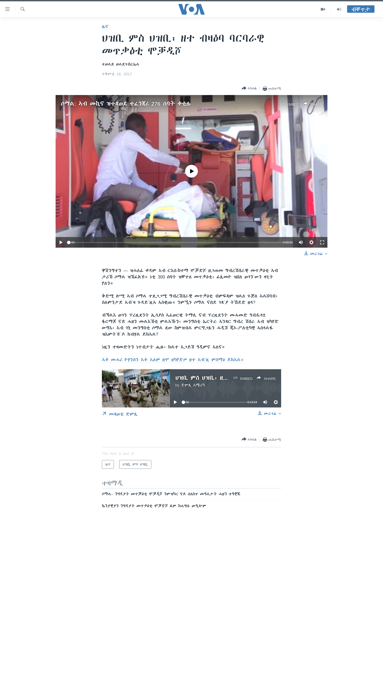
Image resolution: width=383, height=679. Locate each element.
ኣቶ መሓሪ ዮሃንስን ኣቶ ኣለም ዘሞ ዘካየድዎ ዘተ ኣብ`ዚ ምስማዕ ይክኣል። (173, 359)
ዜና (105, 26)
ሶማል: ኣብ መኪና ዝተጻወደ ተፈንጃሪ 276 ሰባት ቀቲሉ (126, 103)
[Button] (249, 88)
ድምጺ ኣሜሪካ (193, 385)
